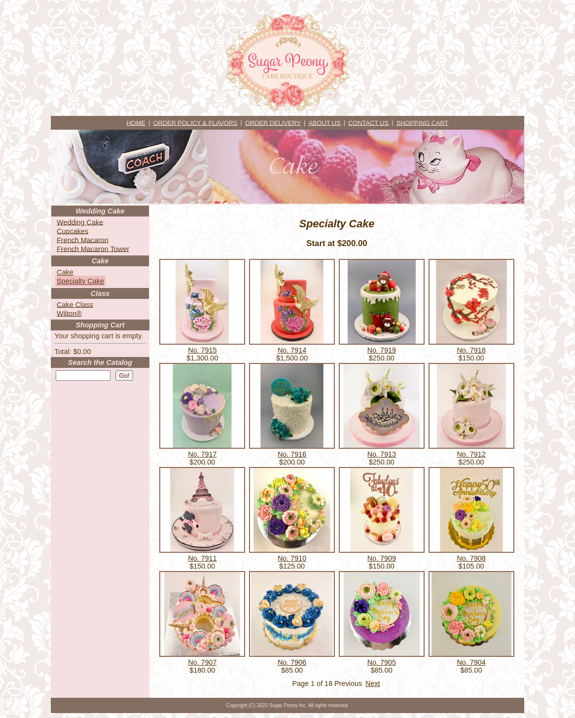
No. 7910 (292, 558)
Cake (65, 272)
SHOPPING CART (422, 122)
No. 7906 (292, 662)
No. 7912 (471, 454)
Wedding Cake (80, 222)
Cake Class (75, 304)
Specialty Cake (80, 281)
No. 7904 (471, 662)
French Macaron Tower (93, 248)
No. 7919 (381, 350)
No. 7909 (381, 558)
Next (372, 683)
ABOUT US (324, 122)
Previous (348, 683)
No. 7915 (202, 350)
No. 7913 (381, 454)
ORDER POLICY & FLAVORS (195, 122)
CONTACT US (368, 122)
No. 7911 (202, 558)
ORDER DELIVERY (273, 122)
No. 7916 (292, 454)
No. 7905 (381, 662)
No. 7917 (202, 454)
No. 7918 (471, 350)
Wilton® (69, 313)
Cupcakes (72, 231)
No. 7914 (292, 350)
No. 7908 (471, 558)
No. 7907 (202, 662)
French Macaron (82, 240)
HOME (136, 122)
